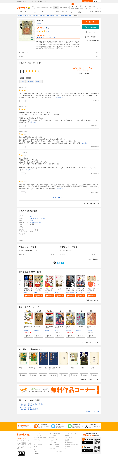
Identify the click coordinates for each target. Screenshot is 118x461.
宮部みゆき (26, 330)
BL (42, 11)
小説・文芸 (64, 11)
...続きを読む (59, 97)
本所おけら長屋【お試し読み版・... (38, 290)
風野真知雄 (68, 330)
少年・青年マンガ (28, 11)
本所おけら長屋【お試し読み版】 (91, 290)
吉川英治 (39, 23)
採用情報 (67, 439)
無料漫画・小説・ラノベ (40, 437)
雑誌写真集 (79, 11)
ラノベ (57, 11)
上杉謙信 (72, 368)
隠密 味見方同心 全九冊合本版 (70, 328)
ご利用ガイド (98, 11)
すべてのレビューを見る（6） (91, 203)
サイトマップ (68, 448)
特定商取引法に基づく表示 (71, 444)
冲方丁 (25, 292)
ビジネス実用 (72, 11)
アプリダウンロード (54, 439)
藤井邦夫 (78, 330)
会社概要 (67, 435)
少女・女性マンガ (35, 11)
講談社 (31, 220)
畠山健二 (36, 292)
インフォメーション (54, 446)
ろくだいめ (58, 289)
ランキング (37, 441)
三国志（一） (22, 368)
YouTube (36, 453)
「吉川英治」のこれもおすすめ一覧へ (89, 379)
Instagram (36, 449)
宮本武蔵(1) (32, 368)
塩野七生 (47, 330)
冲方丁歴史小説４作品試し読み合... (28, 290)
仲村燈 (56, 292)
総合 (21, 11)
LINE (35, 446)
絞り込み (34, 7)
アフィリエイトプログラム (55, 451)
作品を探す (52, 437)
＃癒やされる (29, 81)
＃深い (22, 81)
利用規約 (67, 441)
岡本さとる (89, 330)
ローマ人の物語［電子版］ (49, 327)
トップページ (37, 435)
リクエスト (52, 449)
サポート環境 (52, 442)
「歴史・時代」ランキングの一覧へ (90, 342)
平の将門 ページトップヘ (92, 411)
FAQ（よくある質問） (54, 444)
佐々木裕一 (79, 292)
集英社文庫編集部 (70, 292)
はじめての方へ (91, 11)
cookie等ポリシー (69, 446)
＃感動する (39, 81)
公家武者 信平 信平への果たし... (80, 289)
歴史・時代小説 (41, 218)
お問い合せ (52, 448)
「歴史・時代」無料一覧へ (92, 300)
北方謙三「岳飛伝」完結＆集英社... (70, 290)
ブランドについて (69, 437)
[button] (28, 295)
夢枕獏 (56, 330)
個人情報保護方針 (69, 442)
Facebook (36, 455)
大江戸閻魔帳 (79, 326)
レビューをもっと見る (59, 197)
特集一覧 (36, 439)
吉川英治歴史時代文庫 (35, 222)
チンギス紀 (37, 326)
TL (50, 11)
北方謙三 (36, 330)
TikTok (35, 451)
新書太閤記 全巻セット (53, 368)
